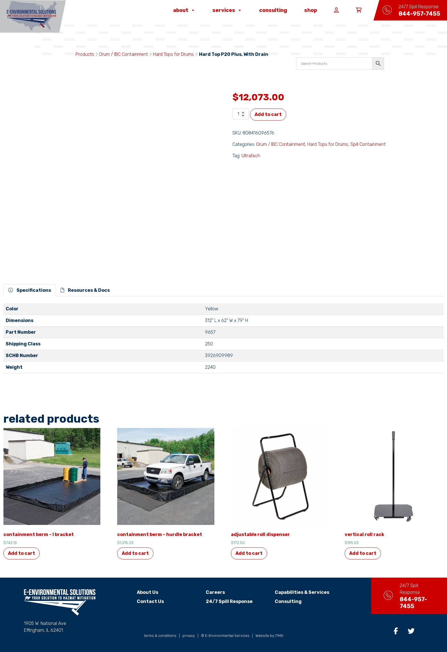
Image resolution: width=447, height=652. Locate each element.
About (184, 10)
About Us (142, 592)
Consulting (273, 10)
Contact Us (145, 601)
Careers (210, 592)
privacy (188, 635)
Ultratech (250, 155)
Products (85, 54)
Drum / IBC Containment (123, 54)
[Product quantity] (240, 114)
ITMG (279, 635)
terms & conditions (160, 635)
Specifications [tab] (29, 290)
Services (227, 10)
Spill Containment (368, 144)
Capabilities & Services (297, 592)
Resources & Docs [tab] (85, 290)
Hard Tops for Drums (173, 54)
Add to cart (268, 114)
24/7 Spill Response (224, 601)
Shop (310, 10)
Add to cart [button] (21, 553)
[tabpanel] (223, 340)
